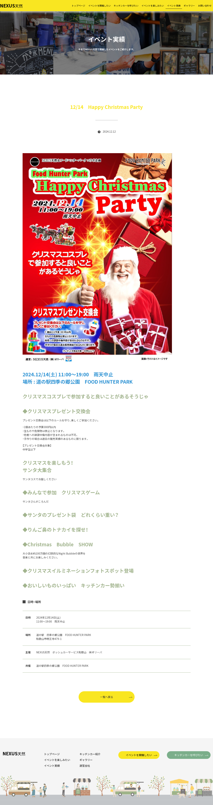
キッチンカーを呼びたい (188, 755)
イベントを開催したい (139, 755)
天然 (11, 6)
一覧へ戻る (106, 697)
